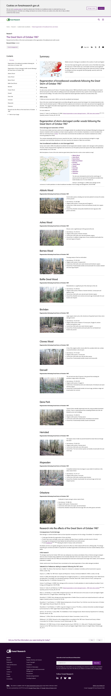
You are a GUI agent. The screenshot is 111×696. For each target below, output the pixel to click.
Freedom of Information (32, 667)
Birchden (10, 86)
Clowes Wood (11, 90)
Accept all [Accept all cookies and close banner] (101, 8)
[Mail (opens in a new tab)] (103, 47)
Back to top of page (13, 114)
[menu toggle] (103, 19)
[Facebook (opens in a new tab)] (99, 47)
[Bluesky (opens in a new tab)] (65, 678)
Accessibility (9, 679)
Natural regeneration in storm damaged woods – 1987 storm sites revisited (81, 113)
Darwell (10, 93)
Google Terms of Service (48, 688)
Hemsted (10, 99)
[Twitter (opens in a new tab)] (95, 47)
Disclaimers (29, 664)
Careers (8, 669)
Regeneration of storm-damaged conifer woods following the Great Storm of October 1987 (22, 69)
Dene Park (10, 96)
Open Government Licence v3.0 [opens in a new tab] (34, 685)
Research (13, 27)
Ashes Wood (11, 77)
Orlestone (10, 106)
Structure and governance (32, 676)
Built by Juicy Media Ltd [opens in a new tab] (98, 685)
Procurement (29, 673)
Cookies (8, 676)
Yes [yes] (92, 640)
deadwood (49, 543)
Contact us (9, 671)
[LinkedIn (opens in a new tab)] (91, 47)
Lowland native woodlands (23, 27)
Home (8, 27)
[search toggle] (99, 19)
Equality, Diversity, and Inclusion (34, 660)
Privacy (8, 674)
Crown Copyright (30, 662)
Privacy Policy (98, 668)
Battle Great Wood (12, 83)
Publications (9, 662)
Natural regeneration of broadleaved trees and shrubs (45, 27)
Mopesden (10, 103)
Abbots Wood (11, 73)
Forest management (13, 47)
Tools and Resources (12, 664)
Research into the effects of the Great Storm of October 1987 (21, 110)
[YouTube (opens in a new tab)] (69, 678)
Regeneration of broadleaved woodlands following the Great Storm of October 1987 (21, 64)
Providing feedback (31, 678)
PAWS (56, 133)
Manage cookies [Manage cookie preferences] (92, 8)
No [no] (99, 640)
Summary (11, 60)
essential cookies (18, 9)
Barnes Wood (11, 80)
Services (8, 667)
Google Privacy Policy (34, 688)
